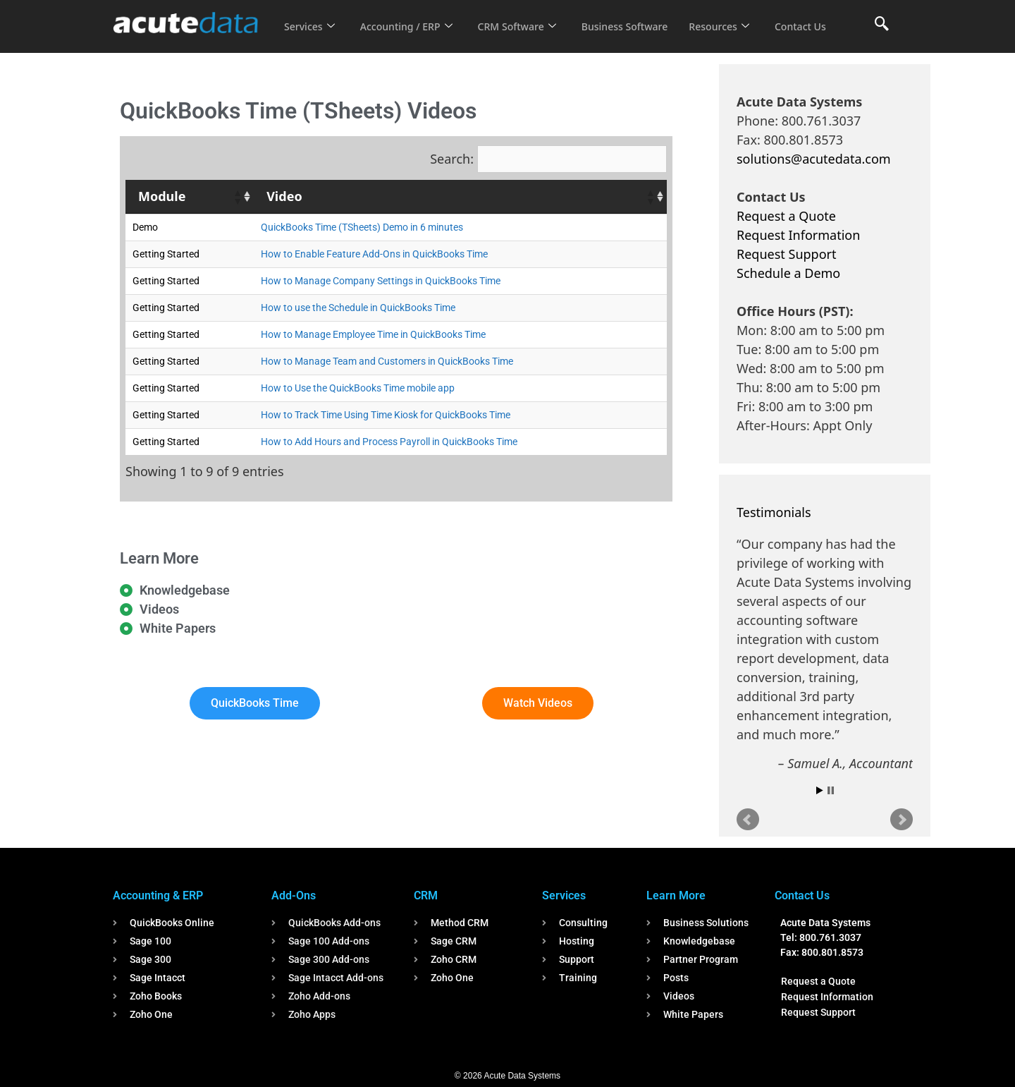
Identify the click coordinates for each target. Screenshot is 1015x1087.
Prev (748, 819)
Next (901, 819)
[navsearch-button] (882, 25)
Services (310, 17)
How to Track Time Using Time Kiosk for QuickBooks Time (385, 414)
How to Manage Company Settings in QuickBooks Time (380, 280)
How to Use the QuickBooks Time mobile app (358, 388)
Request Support (786, 253)
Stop (831, 790)
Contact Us (311, 36)
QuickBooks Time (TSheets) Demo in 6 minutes (362, 227)
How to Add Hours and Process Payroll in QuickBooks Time (389, 441)
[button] (237, 196)
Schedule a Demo (788, 273)
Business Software (640, 17)
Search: (452, 158)
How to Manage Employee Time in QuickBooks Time (373, 334)
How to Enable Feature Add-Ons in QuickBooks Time (374, 254)
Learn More (676, 895)
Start (819, 790)
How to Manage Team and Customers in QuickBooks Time (387, 361)
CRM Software (527, 17)
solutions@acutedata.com (814, 158)
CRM (426, 895)
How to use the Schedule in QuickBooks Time (358, 307)
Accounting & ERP (158, 895)
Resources (738, 17)
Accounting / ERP (411, 17)
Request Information (798, 234)
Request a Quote (786, 215)
